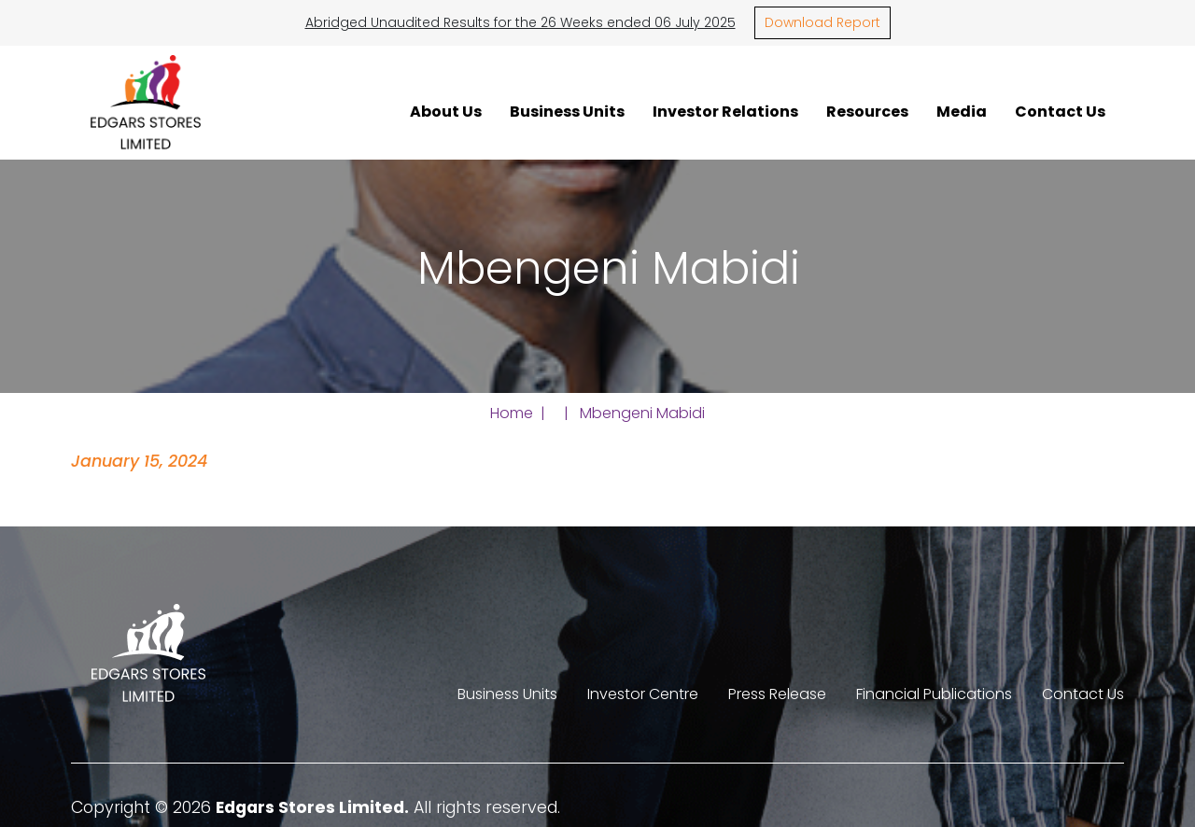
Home (511, 413)
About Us (446, 111)
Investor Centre (642, 694)
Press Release (777, 694)
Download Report (822, 22)
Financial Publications (934, 694)
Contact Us (1060, 111)
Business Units (567, 111)
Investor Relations (725, 111)
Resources (867, 111)
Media (961, 111)
